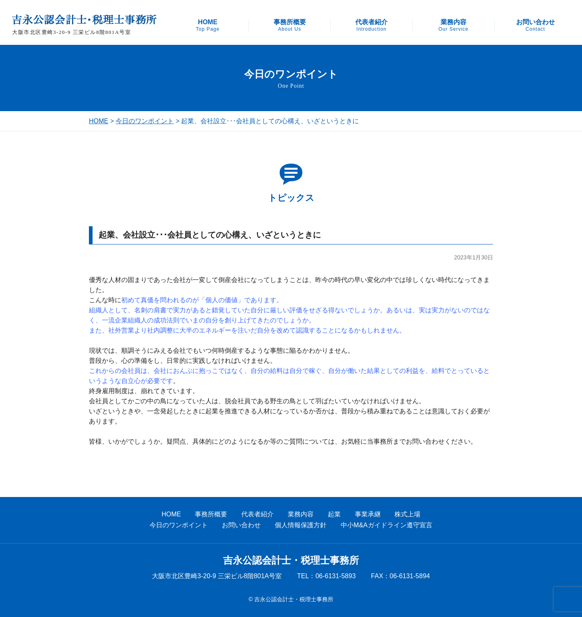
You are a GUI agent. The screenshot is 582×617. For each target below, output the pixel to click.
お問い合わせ (535, 25)
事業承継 (368, 514)
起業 (334, 514)
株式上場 (407, 514)
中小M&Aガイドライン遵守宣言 (386, 525)
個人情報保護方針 (301, 525)
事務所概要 (290, 25)
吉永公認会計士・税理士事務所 (291, 560)
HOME (207, 25)
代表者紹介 (371, 25)
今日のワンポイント (145, 121)
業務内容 (453, 25)
